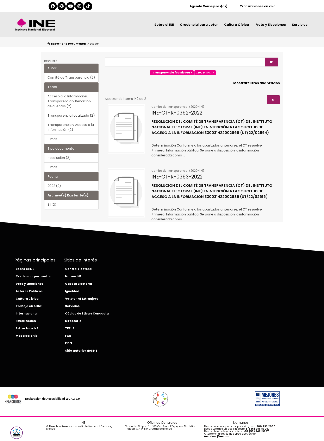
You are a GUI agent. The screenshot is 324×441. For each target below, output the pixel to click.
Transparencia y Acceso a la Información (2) (71, 127)
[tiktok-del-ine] (88, 6)
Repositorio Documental (68, 43)
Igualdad (72, 291)
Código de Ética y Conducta (87, 313)
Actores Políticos (29, 291)
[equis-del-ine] (61, 6)
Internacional (26, 313)
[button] (16, 433)
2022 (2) (54, 185)
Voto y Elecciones (271, 24)
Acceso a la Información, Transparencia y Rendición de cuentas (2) (69, 101)
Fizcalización (26, 321)
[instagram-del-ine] (79, 6)
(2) (52, 204)
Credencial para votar (199, 24)
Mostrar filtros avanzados (256, 83)
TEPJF (69, 328)
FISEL (69, 343)
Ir (271, 62)
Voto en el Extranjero (81, 299)
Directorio (73, 321)
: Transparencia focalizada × (171, 72)
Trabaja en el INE (29, 306)
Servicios (299, 24)
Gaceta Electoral (78, 284)
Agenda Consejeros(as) (209, 6)
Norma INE (73, 276)
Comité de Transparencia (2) (71, 77)
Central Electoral (78, 269)
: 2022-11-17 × (205, 72)
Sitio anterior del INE (81, 351)
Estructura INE (27, 328)
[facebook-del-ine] (53, 6)
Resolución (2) (59, 157)
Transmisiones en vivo (257, 6)
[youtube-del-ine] (70, 6)
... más (52, 139)
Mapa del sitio (27, 336)
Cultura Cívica (237, 24)
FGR (68, 336)
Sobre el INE (164, 24)
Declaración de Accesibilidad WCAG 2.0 (52, 398)
